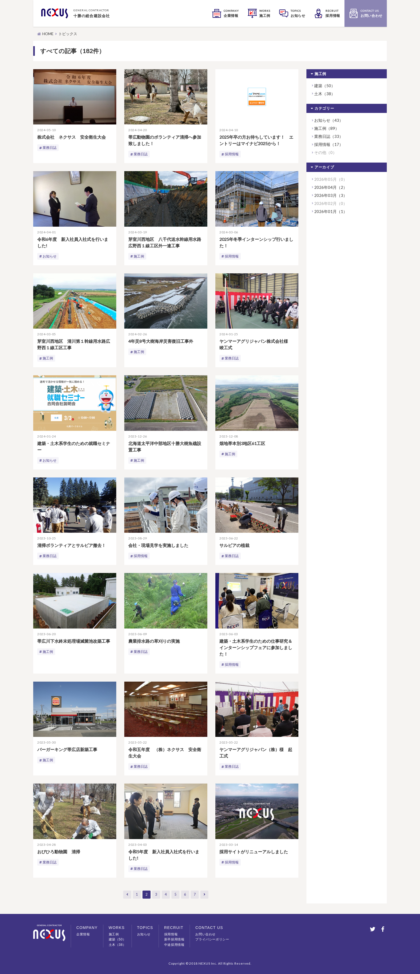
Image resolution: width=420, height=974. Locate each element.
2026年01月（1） (330, 211)
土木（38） (324, 93)
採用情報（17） (328, 144)
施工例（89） (326, 128)
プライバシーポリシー (212, 939)
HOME (48, 33)
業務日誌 (50, 147)
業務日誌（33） (328, 136)
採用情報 (232, 154)
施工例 (139, 256)
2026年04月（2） (330, 187)
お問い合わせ (205, 934)
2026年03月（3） (330, 195)
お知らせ (50, 256)
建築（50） (324, 85)
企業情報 (83, 934)
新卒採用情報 (174, 939)
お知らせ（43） (328, 120)
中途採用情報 (174, 945)
